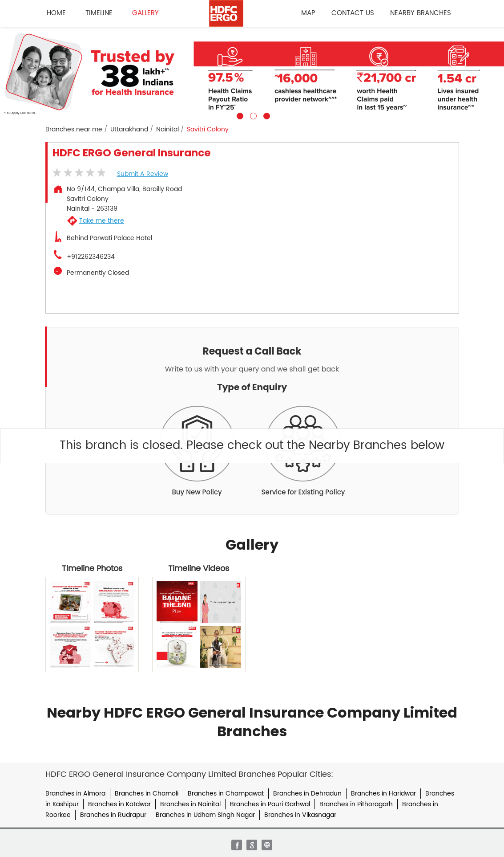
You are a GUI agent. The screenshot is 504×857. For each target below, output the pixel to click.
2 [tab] (252, 115)
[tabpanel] (252, 73)
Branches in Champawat (226, 793)
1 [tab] (239, 115)
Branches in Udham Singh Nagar (205, 815)
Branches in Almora (75, 793)
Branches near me (73, 129)
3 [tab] (265, 115)
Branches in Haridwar (383, 793)
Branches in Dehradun (307, 793)
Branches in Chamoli (146, 793)
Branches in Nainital (190, 804)
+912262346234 (91, 257)
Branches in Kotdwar (119, 804)
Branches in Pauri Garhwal (270, 804)
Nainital (167, 129)
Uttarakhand (129, 129)
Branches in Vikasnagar (300, 815)
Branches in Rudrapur (113, 815)
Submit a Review (142, 174)
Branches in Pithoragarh (356, 804)
